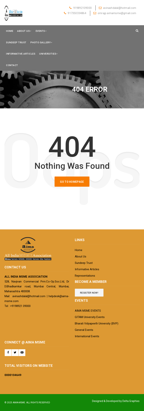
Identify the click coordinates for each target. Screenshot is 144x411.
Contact (12, 65)
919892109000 (80, 7)
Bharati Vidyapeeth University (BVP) (96, 323)
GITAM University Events (90, 317)
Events (40, 31)
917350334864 (75, 13)
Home (9, 31)
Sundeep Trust (16, 42)
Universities (47, 53)
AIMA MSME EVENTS (88, 310)
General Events (84, 330)
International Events (87, 336)
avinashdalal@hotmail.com (117, 7)
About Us (23, 31)
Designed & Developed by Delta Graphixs (116, 401)
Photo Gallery (40, 42)
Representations (85, 275)
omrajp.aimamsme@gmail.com (114, 13)
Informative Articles (20, 53)
